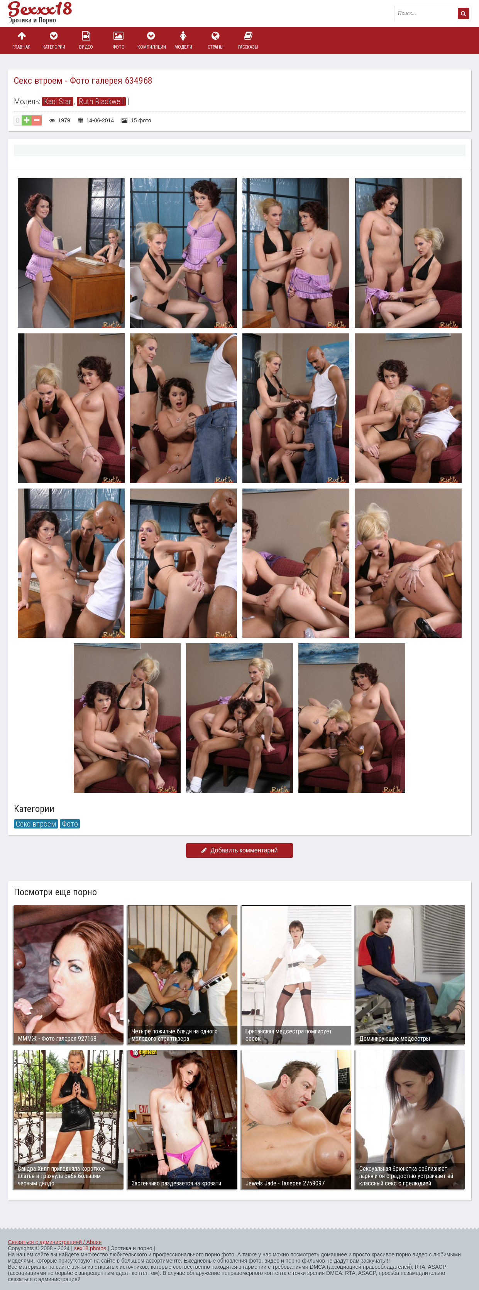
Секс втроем (36, 823)
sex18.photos (90, 1248)
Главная (21, 40)
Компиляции (150, 40)
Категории (53, 40)
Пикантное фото (46, 13)
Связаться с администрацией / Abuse (55, 1242)
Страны (215, 40)
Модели (183, 40)
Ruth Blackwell (101, 101)
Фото (118, 40)
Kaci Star (57, 101)
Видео (86, 40)
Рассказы (248, 40)
